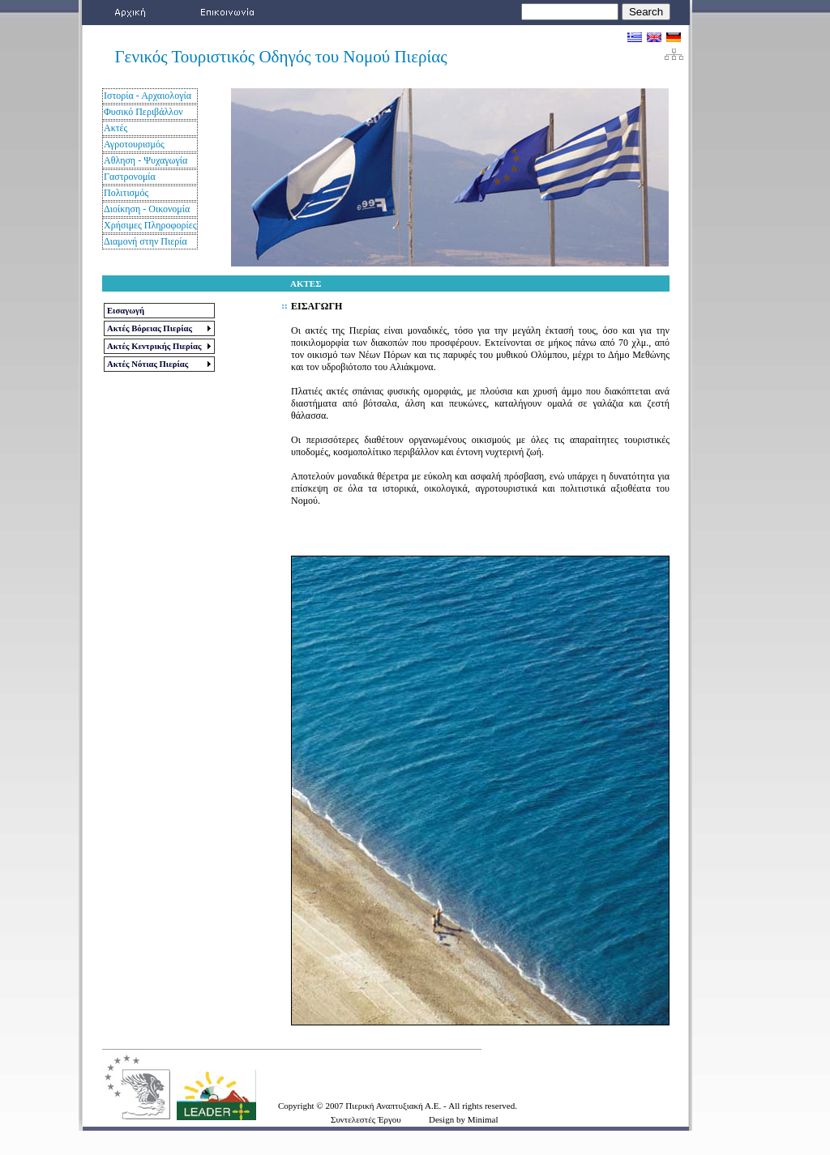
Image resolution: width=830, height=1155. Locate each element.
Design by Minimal (463, 1119)
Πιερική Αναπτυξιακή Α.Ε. (394, 1105)
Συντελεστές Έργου (366, 1119)
